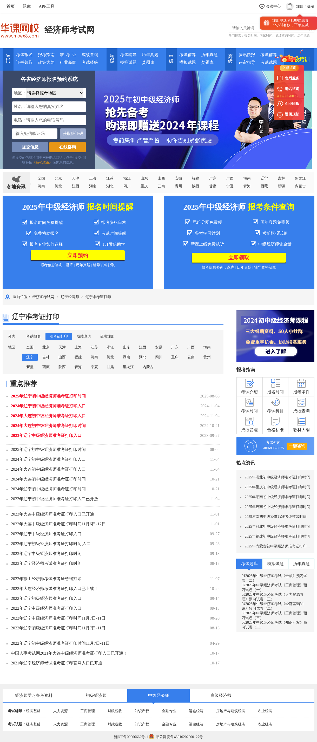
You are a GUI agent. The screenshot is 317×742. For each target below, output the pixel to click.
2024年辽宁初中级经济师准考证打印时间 (48, 489)
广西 (230, 178)
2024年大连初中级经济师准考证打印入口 (48, 416)
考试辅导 (128, 54)
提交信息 (30, 147)
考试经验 (90, 62)
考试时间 (266, 35)
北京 (58, 178)
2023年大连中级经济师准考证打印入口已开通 (52, 514)
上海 (92, 178)
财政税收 (115, 711)
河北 (58, 186)
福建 (195, 178)
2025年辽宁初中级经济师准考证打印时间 (48, 396)
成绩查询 (90, 54)
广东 (212, 178)
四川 (127, 186)
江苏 (110, 178)
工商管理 (87, 711)
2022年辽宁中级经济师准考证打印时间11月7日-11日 (58, 618)
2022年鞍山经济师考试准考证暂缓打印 (46, 578)
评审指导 (247, 62)
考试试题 (268, 62)
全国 (41, 178)
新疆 (30, 367)
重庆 (144, 186)
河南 (41, 186)
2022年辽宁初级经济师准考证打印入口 (46, 598)
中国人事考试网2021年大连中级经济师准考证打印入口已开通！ (69, 653)
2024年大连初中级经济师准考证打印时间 (48, 425)
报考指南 (46, 54)
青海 (247, 186)
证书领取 (24, 62)
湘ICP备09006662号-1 (131, 737)
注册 (299, 6)
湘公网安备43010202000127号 (176, 737)
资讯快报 (247, 54)
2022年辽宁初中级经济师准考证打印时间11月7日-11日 (60, 643)
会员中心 (273, 6)
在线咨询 (67, 147)
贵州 (178, 186)
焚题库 (148, 62)
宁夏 (230, 186)
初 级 (112, 59)
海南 (247, 178)
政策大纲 (46, 62)
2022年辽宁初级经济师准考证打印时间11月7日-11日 (58, 628)
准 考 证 (68, 54)
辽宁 (264, 178)
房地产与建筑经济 (230, 711)
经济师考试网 (69, 30)
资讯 (8, 59)
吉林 (46, 357)
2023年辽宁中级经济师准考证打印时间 (46, 553)
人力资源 (60, 711)
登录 (310, 6)
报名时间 (250, 35)
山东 (144, 178)
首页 (10, 6)
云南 (161, 186)
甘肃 (212, 186)
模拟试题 (128, 62)
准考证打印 (59, 336)
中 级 (171, 59)
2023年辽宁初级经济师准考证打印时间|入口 (51, 543)
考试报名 (24, 54)
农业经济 (265, 711)
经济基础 (33, 711)
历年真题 (150, 54)
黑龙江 (128, 367)
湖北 (110, 186)
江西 (75, 186)
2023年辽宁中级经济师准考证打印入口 (46, 435)
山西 (161, 178)
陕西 (195, 186)
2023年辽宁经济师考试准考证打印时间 (46, 563)
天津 (75, 178)
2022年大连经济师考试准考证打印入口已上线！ (54, 588)
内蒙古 (148, 367)
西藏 (264, 186)
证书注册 (107, 336)
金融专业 (169, 711)
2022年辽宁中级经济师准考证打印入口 (46, 608)
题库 (27, 6)
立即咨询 (289, 68)
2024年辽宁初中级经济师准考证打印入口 (48, 406)
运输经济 (196, 711)
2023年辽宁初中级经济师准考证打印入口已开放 (54, 499)
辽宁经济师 (70, 297)
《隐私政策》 (42, 162)
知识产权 (142, 711)
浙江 (127, 178)
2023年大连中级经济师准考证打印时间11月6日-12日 (58, 524)
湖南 (92, 186)
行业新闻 (68, 62)
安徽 (178, 178)
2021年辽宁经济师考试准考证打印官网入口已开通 (56, 663)
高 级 (230, 59)
